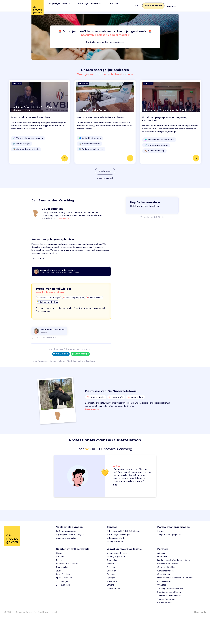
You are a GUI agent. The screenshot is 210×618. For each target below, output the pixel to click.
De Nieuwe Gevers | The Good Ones (32, 612)
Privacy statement (115, 542)
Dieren (59, 560)
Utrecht (110, 585)
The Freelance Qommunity (169, 595)
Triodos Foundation (166, 599)
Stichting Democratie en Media (171, 588)
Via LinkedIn (60, 350)
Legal (54, 612)
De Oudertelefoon (58, 358)
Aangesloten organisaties (67, 538)
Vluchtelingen (62, 581)
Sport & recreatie (64, 578)
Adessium (161, 553)
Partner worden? (164, 602)
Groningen (111, 574)
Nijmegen (111, 578)
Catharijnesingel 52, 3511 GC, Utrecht (123, 531)
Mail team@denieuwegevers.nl (120, 534)
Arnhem (110, 564)
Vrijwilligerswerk (59, 4)
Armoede (60, 556)
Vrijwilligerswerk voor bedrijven (70, 534)
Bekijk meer (105, 168)
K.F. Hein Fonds (164, 581)
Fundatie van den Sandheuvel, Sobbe (173, 560)
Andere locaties (114, 588)
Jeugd (58, 571)
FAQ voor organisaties (66, 531)
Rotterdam (112, 581)
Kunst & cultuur (63, 574)
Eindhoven (111, 571)
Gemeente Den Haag (166, 567)
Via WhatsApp (80, 350)
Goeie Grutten (163, 574)
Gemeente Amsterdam (167, 564)
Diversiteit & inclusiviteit (67, 564)
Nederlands (200, 612)
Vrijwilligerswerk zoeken (117, 553)
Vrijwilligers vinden (89, 4)
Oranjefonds (162, 585)
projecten (43, 358)
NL (136, 4)
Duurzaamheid (62, 567)
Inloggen (171, 4)
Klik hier (161, 214)
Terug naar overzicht (105, 175)
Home (34, 358)
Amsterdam (112, 560)
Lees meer (92, 409)
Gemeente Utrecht (166, 571)
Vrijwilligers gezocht (116, 556)
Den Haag (111, 567)
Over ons (115, 4)
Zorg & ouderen (63, 585)
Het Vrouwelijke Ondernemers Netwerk (174, 578)
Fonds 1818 (162, 556)
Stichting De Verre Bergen (169, 592)
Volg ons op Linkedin (116, 538)
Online (59, 553)
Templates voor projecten (169, 534)
